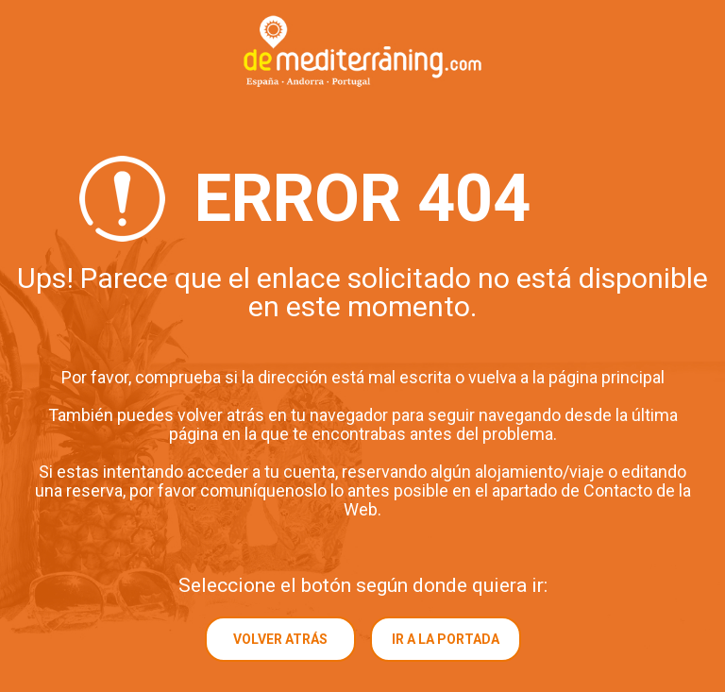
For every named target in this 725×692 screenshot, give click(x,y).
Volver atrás (280, 639)
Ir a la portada (445, 639)
